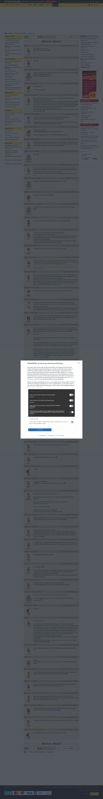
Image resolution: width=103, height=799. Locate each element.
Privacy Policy (60, 435)
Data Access (51, 435)
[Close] (79, 363)
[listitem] (51, 391)
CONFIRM (40, 429)
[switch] (71, 395)
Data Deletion (42, 435)
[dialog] (51, 399)
